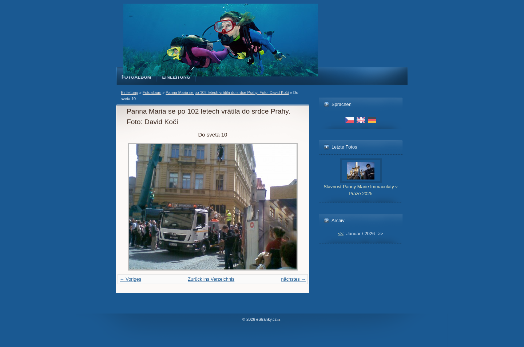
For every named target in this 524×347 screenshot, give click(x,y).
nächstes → (293, 279)
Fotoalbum (136, 77)
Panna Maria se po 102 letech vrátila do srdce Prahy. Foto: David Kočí (227, 92)
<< (341, 233)
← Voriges (130, 279)
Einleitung (176, 77)
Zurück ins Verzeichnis (211, 279)
